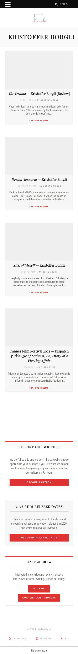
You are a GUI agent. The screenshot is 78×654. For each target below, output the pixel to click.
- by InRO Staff (46, 367)
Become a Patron (39, 482)
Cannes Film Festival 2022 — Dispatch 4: (39, 356)
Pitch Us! (39, 589)
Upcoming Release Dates (39, 538)
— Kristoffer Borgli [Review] (39, 93)
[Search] (56, 4)
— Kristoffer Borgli (39, 179)
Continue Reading (39, 120)
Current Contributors (39, 598)
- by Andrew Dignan (47, 100)
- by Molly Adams (47, 272)
